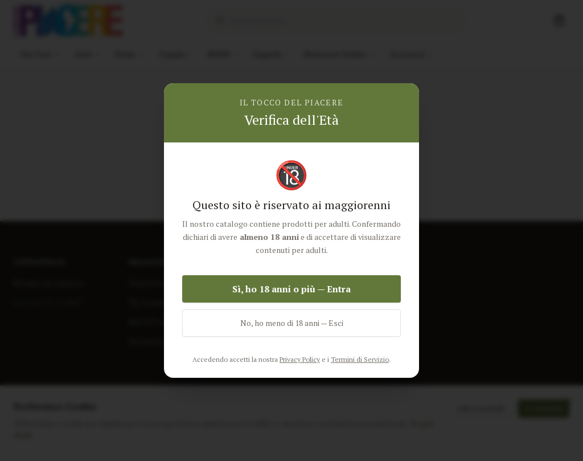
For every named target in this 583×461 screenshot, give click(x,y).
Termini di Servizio (360, 359)
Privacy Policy (300, 359)
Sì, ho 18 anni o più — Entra (291, 289)
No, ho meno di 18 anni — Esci (291, 322)
